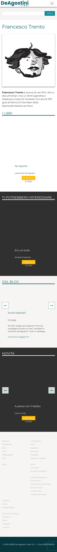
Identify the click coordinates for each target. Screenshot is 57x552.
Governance (36, 481)
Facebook (6, 517)
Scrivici (5, 504)
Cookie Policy (36, 491)
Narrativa (34, 451)
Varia (33, 444)
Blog (4, 464)
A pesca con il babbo (28, 406)
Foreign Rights (8, 507)
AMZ (4, 458)
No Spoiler (21, 166)
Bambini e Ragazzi (38, 458)
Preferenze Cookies (39, 494)
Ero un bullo (22, 250)
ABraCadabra (7, 455)
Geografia (35, 455)
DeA (4, 448)
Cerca (49, 13)
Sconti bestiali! (17, 313)
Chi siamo (35, 468)
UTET (4, 451)
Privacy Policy (36, 488)
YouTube (5, 527)
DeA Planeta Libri (15, 3)
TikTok (4, 520)
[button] (5, 305)
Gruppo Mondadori (39, 471)
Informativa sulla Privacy (41, 484)
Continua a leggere (18, 337)
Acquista (28, 178)
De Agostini (7, 444)
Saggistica (35, 448)
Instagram (6, 524)
